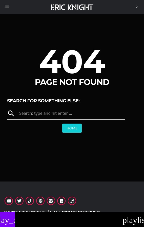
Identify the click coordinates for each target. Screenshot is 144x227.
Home (71, 128)
